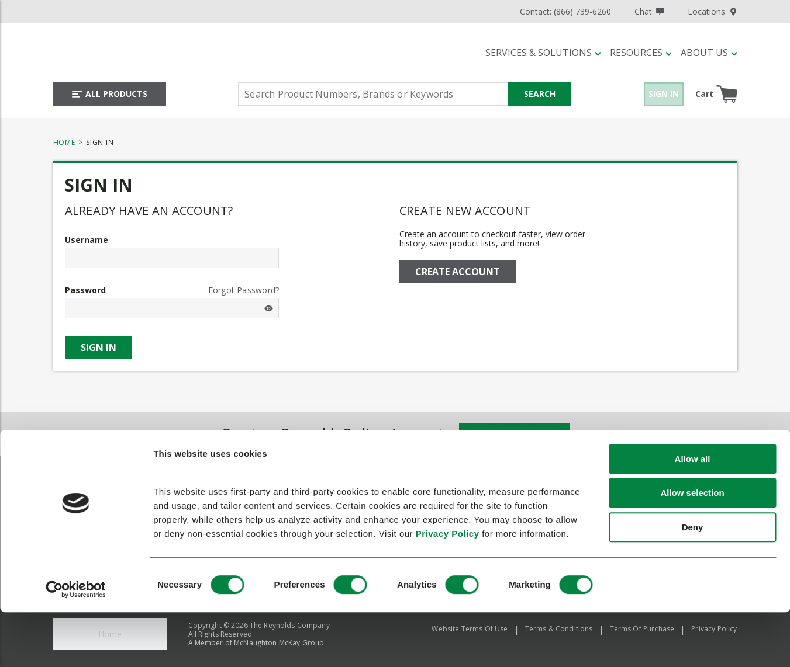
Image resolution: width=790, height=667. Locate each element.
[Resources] (641, 52)
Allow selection (692, 552)
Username (86, 240)
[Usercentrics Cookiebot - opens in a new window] (76, 648)
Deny (692, 586)
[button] (543, 52)
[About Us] (709, 52)
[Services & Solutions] (543, 52)
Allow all (692, 518)
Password (85, 290)
